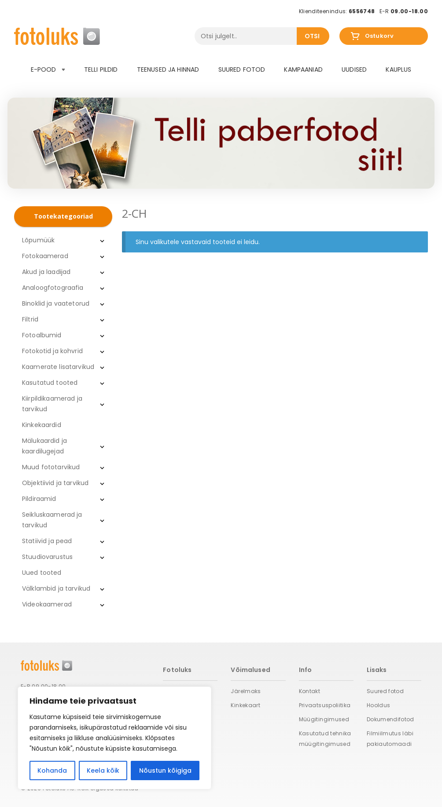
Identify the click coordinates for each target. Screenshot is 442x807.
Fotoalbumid (42, 335)
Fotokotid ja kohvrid (52, 351)
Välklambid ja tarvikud (56, 588)
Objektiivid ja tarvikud (55, 482)
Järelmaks (246, 691)
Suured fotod (241, 69)
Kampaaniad (303, 69)
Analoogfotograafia (53, 287)
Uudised (354, 69)
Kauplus (398, 69)
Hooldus (378, 705)
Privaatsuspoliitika (325, 705)
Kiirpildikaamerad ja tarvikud (52, 403)
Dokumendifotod (390, 719)
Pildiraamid (39, 498)
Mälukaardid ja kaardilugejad (44, 446)
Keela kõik (103, 770)
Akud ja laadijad (46, 271)
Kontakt (309, 691)
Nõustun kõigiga (165, 770)
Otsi (312, 36)
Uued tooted (42, 572)
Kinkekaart (245, 705)
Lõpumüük (38, 240)
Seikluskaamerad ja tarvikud (52, 519)
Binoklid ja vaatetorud (55, 303)
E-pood (48, 69)
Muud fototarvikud (51, 467)
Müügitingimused (324, 719)
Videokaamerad (47, 604)
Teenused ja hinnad (168, 69)
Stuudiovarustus (47, 556)
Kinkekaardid (41, 424)
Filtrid (30, 319)
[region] (114, 737)
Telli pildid (101, 69)
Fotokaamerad (45, 256)
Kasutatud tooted (49, 382)
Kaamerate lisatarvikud (58, 366)
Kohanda (52, 770)
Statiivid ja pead (47, 541)
